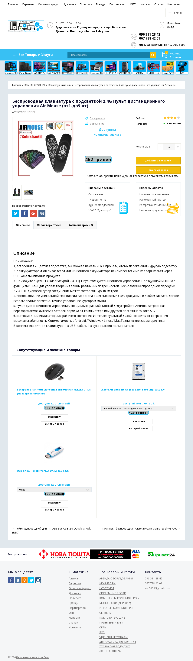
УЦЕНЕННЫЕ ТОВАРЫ (113, 637)
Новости (145, 4)
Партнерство (117, 4)
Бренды (101, 4)
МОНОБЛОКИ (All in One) (115, 603)
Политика (86, 4)
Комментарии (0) (80, 225)
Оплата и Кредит (49, 4)
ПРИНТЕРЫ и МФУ (111, 622)
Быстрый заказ (158, 170)
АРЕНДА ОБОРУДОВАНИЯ (116, 578)
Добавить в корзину (158, 160)
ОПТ (133, 4)
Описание (23, 225)
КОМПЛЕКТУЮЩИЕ (112, 617)
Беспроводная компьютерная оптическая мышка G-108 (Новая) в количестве (53, 391)
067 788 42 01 (149, 38)
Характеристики (49, 225)
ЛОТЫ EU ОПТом (110, 651)
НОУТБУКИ (106, 588)
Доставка (70, 4)
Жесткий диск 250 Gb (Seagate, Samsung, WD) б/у (133, 389)
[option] (17, 192)
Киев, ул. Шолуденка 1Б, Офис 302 (162, 45)
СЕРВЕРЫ (105, 612)
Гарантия (28, 4)
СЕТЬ (102, 627)
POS (102, 632)
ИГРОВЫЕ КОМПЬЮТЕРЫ (116, 608)
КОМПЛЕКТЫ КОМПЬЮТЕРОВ (119, 598)
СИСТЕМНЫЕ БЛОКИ (112, 593)
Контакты (173, 4)
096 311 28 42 (149, 34)
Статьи (159, 4)
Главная (13, 4)
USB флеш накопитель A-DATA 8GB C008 (42, 470)
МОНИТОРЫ (107, 583)
